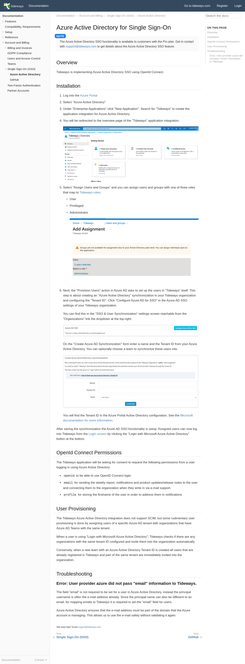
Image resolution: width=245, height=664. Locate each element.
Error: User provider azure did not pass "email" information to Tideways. (226, 58)
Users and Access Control (24, 58)
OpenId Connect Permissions (223, 41)
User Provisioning (217, 46)
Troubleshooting (216, 51)
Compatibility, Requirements (22, 26)
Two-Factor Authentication (24, 85)
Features (10, 21)
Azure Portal (88, 95)
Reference (11, 37)
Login (238, 5)
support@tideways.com (81, 46)
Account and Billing (17, 42)
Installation (213, 37)
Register (222, 5)
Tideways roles (89, 192)
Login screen (98, 434)
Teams (12, 63)
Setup (8, 32)
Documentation (39, 5)
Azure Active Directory (25, 74)
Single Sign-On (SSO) (21, 69)
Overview (212, 32)
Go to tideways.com (197, 5)
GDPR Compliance (20, 53)
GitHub (14, 79)
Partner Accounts (18, 90)
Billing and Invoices (20, 47)
